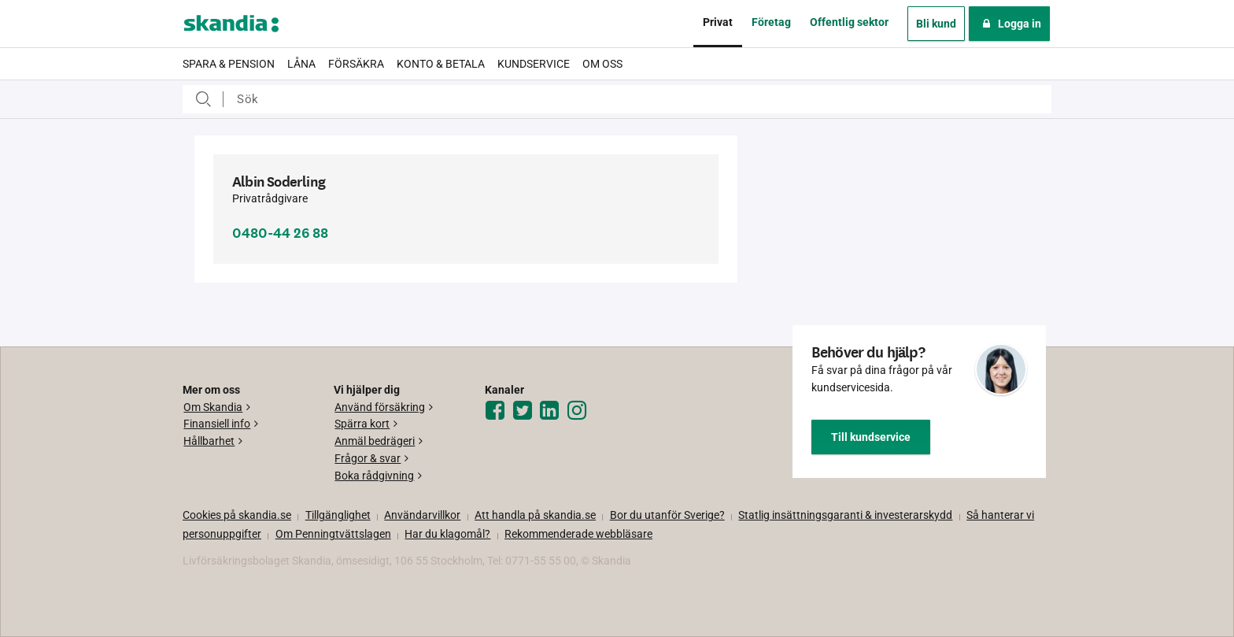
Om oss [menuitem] (602, 63)
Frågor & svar (367, 458)
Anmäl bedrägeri (374, 441)
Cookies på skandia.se (237, 515)
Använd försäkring (379, 407)
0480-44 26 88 (280, 233)
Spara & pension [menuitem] (229, 63)
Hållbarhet (209, 441)
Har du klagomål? (447, 534)
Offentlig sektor (849, 22)
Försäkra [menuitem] (356, 63)
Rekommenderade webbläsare (578, 534)
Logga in (1009, 23)
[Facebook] (497, 411)
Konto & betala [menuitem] (441, 63)
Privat (718, 22)
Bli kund (936, 23)
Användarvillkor (422, 515)
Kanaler (504, 389)
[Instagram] (579, 411)
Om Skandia (212, 407)
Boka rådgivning (374, 475)
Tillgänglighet (338, 515)
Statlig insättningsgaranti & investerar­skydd (845, 515)
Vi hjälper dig (367, 389)
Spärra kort (362, 423)
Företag (771, 22)
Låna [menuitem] (301, 63)
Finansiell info (216, 423)
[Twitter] (525, 411)
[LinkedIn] (551, 411)
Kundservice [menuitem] (533, 63)
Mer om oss (211, 389)
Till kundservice (871, 437)
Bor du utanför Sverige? (667, 515)
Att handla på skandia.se (535, 515)
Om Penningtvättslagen (333, 534)
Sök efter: (203, 99)
